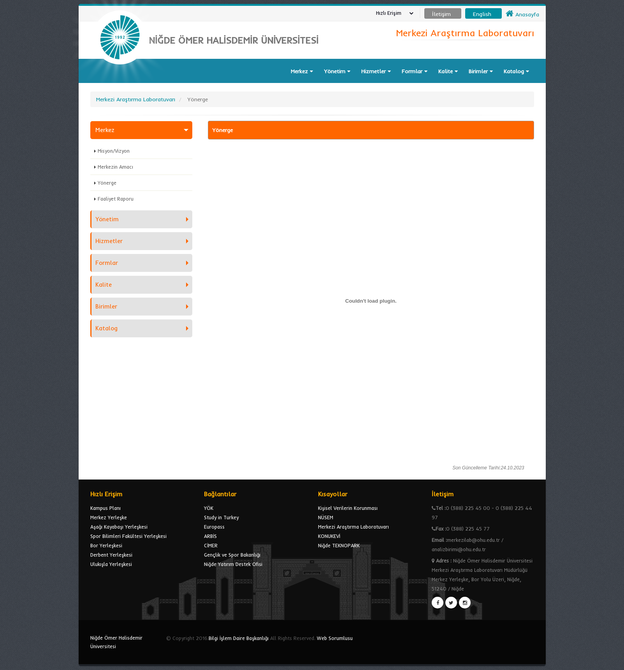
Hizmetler (376, 71)
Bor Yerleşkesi (106, 545)
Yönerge (107, 183)
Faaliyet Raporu (116, 199)
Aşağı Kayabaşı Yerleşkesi (119, 527)
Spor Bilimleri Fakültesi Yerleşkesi (128, 536)
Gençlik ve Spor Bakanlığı (232, 555)
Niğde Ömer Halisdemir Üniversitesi (116, 642)
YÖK (208, 508)
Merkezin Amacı (115, 167)
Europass (214, 527)
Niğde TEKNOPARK (339, 545)
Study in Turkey (221, 517)
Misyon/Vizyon (114, 151)
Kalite (448, 71)
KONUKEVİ (329, 536)
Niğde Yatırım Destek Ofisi (233, 564)
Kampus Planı (105, 508)
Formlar (414, 71)
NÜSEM (325, 517)
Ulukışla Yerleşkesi (111, 564)
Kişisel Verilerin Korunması (348, 508)
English (482, 14)
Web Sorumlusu (335, 638)
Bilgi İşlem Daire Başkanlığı (239, 638)
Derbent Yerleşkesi (111, 555)
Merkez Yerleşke (108, 517)
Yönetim (337, 71)
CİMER (211, 545)
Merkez (302, 71)
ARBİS (210, 536)
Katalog (516, 71)
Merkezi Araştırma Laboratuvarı (353, 527)
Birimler (481, 71)
